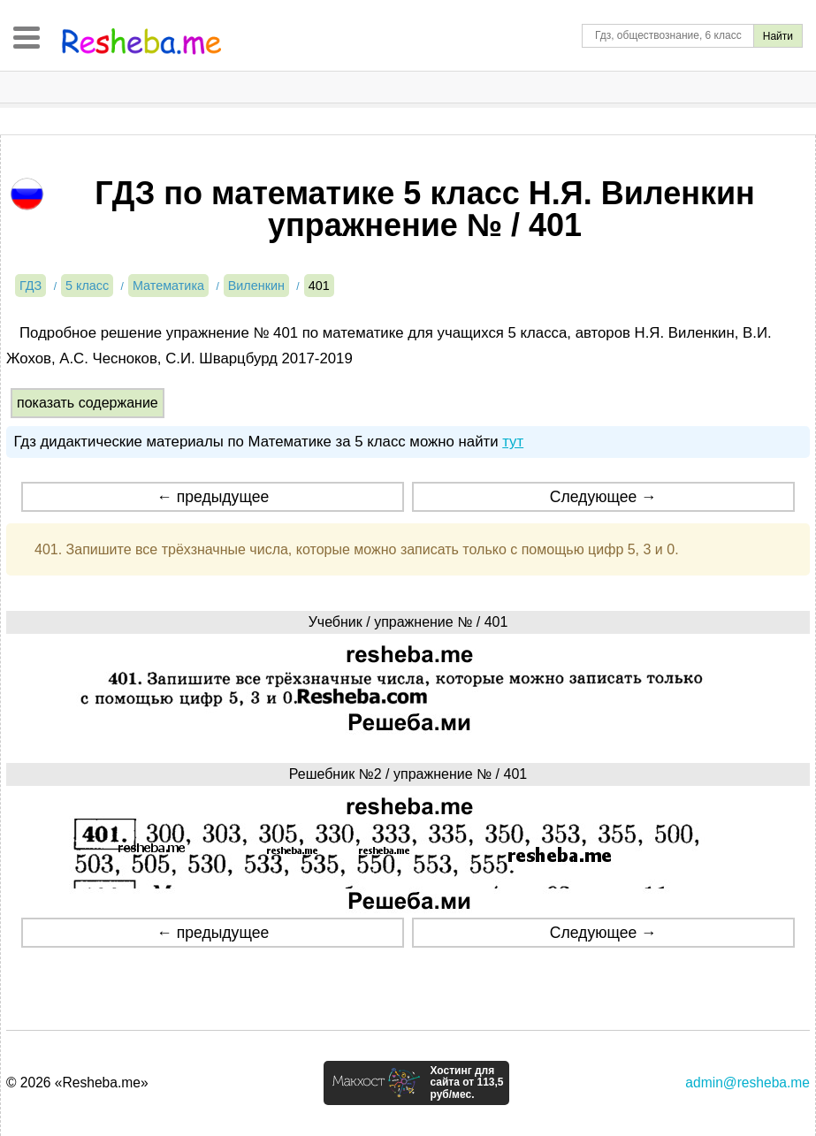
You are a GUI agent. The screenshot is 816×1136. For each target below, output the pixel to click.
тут (512, 441)
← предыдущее (212, 497)
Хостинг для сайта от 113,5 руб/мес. (466, 1083)
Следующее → (603, 497)
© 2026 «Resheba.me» (77, 1082)
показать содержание (87, 402)
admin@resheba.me (747, 1082)
